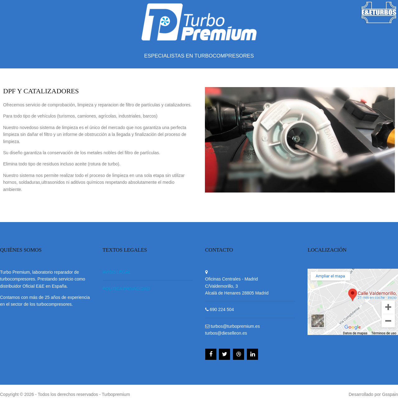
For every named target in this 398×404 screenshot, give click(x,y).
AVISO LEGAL (117, 272)
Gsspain (390, 394)
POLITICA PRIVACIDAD (126, 288)
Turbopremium (116, 394)
